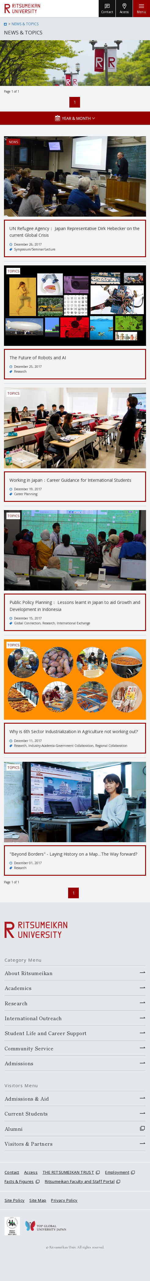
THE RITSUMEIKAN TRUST (68, 1172)
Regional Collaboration (111, 745)
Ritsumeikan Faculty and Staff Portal (80, 1181)
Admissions (19, 1063)
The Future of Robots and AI (37, 357)
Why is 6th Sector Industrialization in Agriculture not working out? (73, 731)
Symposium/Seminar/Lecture (34, 249)
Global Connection (27, 623)
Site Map (37, 1200)
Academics (18, 988)
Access (31, 1172)
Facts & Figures (19, 1181)
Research (20, 371)
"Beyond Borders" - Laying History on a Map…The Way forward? (73, 854)
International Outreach (33, 1018)
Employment (117, 1172)
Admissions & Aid (27, 1098)
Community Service (29, 1048)
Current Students (26, 1113)
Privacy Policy (64, 1200)
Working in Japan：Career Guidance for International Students (70, 480)
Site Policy (14, 1200)
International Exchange (73, 623)
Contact (12, 1172)
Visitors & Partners (29, 1143)
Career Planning (25, 494)
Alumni (14, 1128)
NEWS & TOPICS (25, 24)
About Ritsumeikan (29, 973)
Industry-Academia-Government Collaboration (60, 745)
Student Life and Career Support (46, 1033)
